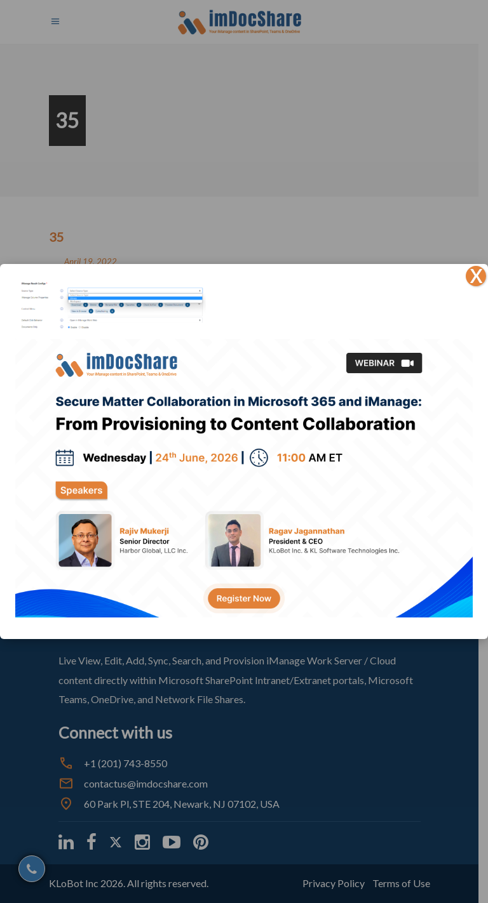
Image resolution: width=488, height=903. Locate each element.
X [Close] (476, 276)
